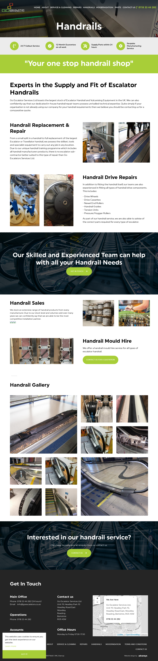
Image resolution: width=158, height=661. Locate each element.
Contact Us (129, 7)
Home (37, 7)
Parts (118, 7)
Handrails (89, 7)
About (45, 7)
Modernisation (104, 7)
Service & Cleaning (61, 7)
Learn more (10, 646)
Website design (129, 656)
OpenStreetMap (133, 635)
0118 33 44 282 (26, 601)
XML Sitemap (59, 656)
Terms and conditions (136, 644)
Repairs (77, 7)
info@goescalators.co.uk (25, 604)
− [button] (97, 602)
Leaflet (120, 635)
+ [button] (97, 599)
